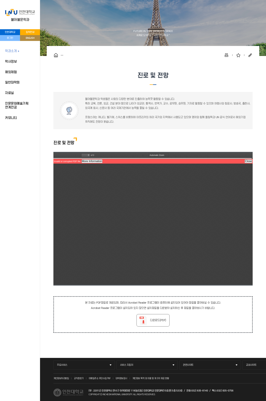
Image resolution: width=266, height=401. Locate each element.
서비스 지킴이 (126, 365)
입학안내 (30, 32)
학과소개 (11, 51)
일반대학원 (12, 82)
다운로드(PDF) (158, 320)
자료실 (9, 93)
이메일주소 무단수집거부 (99, 378)
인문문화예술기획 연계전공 (16, 105)
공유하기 (250, 55)
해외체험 (11, 72)
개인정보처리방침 (61, 378)
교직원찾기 (79, 378)
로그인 (10, 38)
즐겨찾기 (238, 55)
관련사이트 (188, 365)
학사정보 (11, 61)
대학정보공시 (121, 378)
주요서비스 (62, 365)
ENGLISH (30, 38)
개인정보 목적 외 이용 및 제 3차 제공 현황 (150, 378)
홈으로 (56, 55)
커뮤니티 (11, 118)
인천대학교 (10, 32)
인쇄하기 (226, 55)
